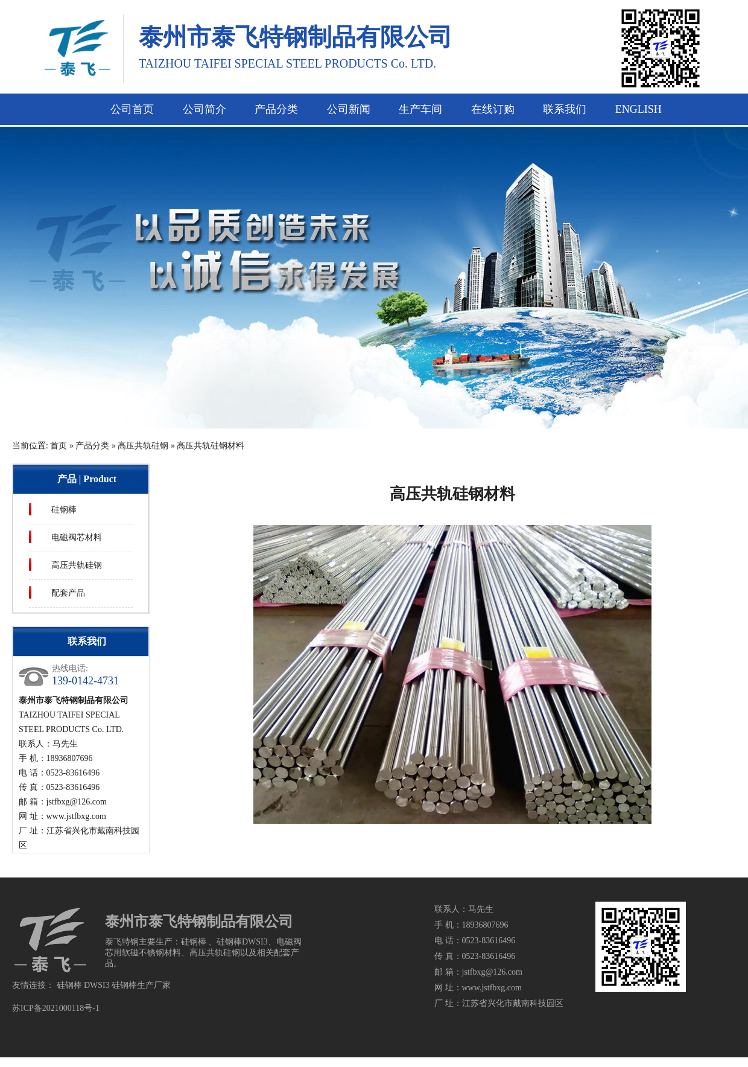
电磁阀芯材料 (76, 537)
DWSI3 (97, 985)
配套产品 (68, 592)
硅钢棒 (64, 509)
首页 (58, 445)
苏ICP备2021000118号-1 (56, 1008)
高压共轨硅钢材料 (210, 445)
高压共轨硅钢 (143, 445)
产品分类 (92, 445)
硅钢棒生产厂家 (141, 985)
